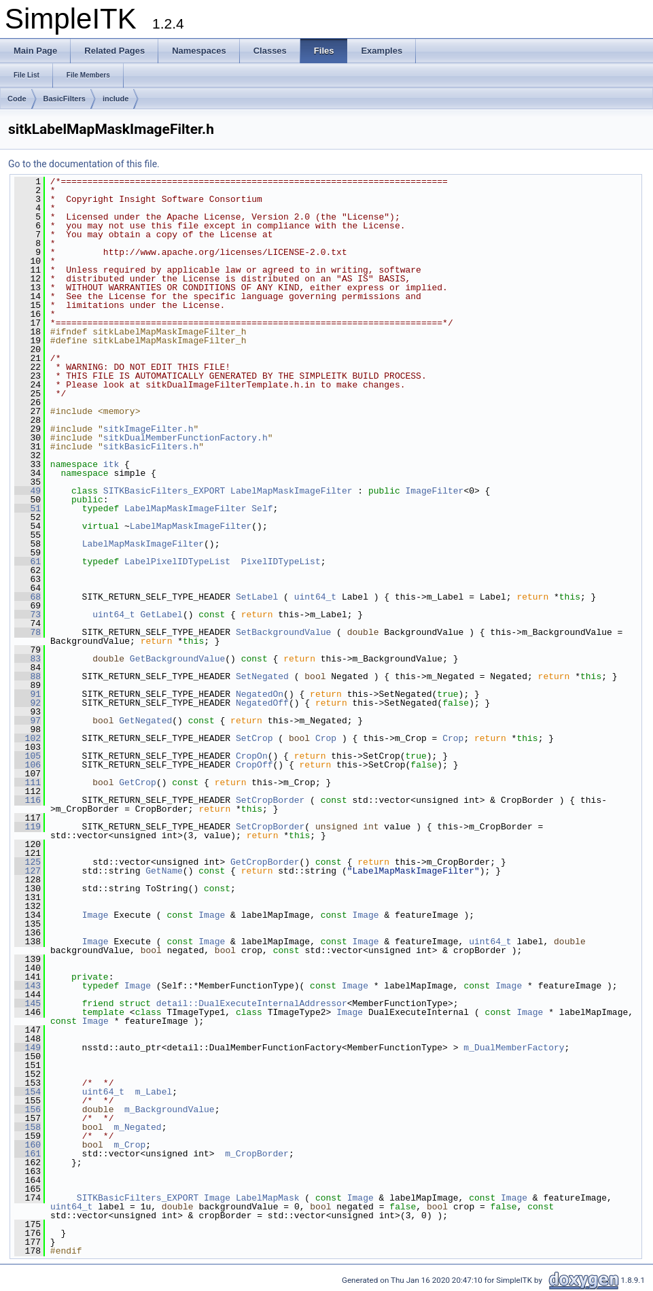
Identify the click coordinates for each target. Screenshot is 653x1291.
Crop (325, 738)
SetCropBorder (270, 800)
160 (27, 1145)
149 (27, 1048)
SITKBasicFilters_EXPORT (164, 491)
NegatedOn (259, 694)
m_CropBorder (257, 1154)
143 (27, 986)
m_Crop (129, 1145)
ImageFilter (435, 491)
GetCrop (137, 782)
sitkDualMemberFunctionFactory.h (185, 438)
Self (261, 508)
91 (27, 694)
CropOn (252, 756)
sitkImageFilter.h (148, 429)
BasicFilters (64, 98)
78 (27, 632)
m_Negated (137, 1127)
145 (27, 1003)
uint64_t (315, 597)
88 (27, 676)
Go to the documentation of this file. (84, 163)
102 (27, 738)
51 (27, 508)
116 (27, 800)
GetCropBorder (264, 862)
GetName (164, 871)
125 (27, 862)
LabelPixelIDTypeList (177, 561)
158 (27, 1127)
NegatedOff (262, 703)
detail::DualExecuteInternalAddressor (251, 1003)
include (116, 98)
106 (27, 765)
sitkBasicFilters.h (150, 447)
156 (27, 1109)
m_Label (154, 1092)
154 (27, 1092)
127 (27, 871)
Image (95, 915)
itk (111, 464)
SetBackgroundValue (283, 632)
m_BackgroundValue (169, 1109)
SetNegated (262, 676)
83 (27, 659)
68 (27, 597)
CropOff (254, 765)
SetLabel (257, 597)
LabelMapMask (268, 1198)
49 (27, 491)
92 (27, 703)
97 (27, 721)
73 (27, 614)
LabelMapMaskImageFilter (291, 491)
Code (17, 98)
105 (27, 756)
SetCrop (254, 738)
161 (27, 1154)
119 (27, 827)
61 (27, 561)
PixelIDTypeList (281, 561)
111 (27, 782)
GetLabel (161, 614)
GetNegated (145, 721)
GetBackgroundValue (177, 659)
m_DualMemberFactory (513, 1048)
